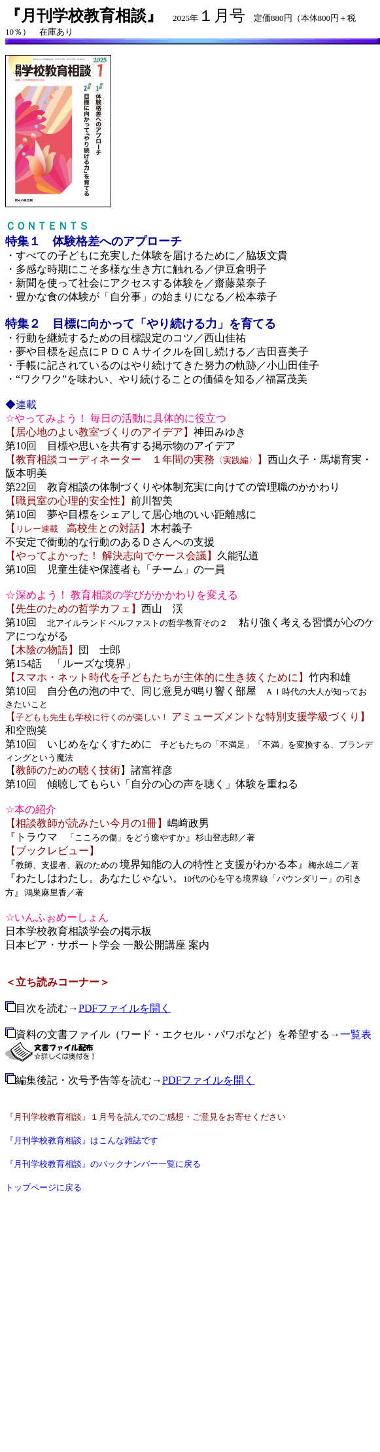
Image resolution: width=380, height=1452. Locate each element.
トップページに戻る (43, 1187)
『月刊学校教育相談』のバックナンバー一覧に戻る (103, 1164)
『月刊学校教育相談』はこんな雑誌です (81, 1140)
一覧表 (355, 1034)
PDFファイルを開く (124, 1008)
